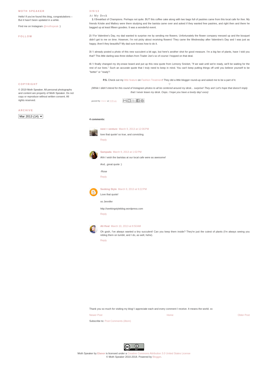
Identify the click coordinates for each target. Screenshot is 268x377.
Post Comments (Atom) (118, 321)
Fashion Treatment (151, 80)
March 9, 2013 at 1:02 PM (127, 151)
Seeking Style (108, 189)
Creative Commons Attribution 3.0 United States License (159, 353)
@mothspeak (51, 26)
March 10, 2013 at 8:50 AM (126, 226)
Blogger (157, 356)
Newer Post (95, 315)
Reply (103, 139)
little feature (130, 80)
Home (170, 315)
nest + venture (109, 129)
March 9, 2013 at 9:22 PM (132, 189)
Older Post (244, 315)
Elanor (101, 353)
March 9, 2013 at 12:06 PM (134, 129)
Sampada (106, 151)
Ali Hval (104, 226)
